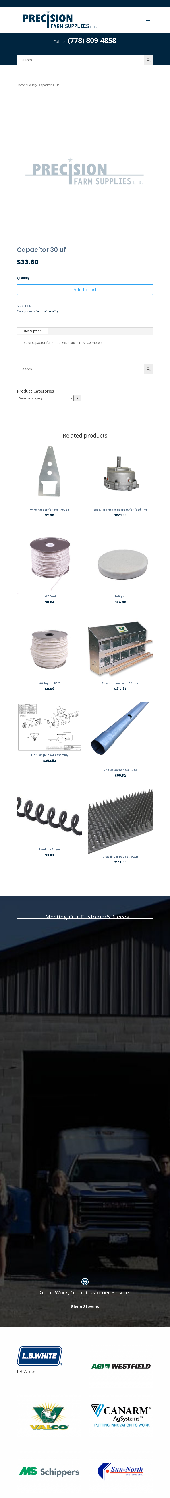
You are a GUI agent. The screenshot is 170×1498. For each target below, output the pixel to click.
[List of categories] (45, 398)
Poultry (32, 85)
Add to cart (85, 290)
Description (33, 331)
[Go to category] (77, 398)
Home (21, 85)
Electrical (40, 311)
